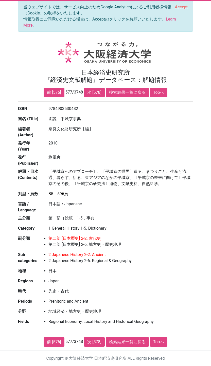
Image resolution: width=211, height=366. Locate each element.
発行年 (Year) (24, 146)
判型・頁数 (28, 193)
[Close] (181, 7)
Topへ (158, 92)
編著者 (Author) (25, 131)
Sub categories (27, 257)
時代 (22, 291)
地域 (22, 270)
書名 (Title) (28, 118)
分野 (22, 311)
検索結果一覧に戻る (127, 92)
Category (26, 228)
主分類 (24, 218)
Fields (23, 321)
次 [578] (94, 92)
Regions (25, 281)
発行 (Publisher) (28, 160)
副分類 (24, 238)
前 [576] (54, 92)
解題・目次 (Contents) (28, 174)
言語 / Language (27, 207)
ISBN (22, 108)
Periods (25, 301)
